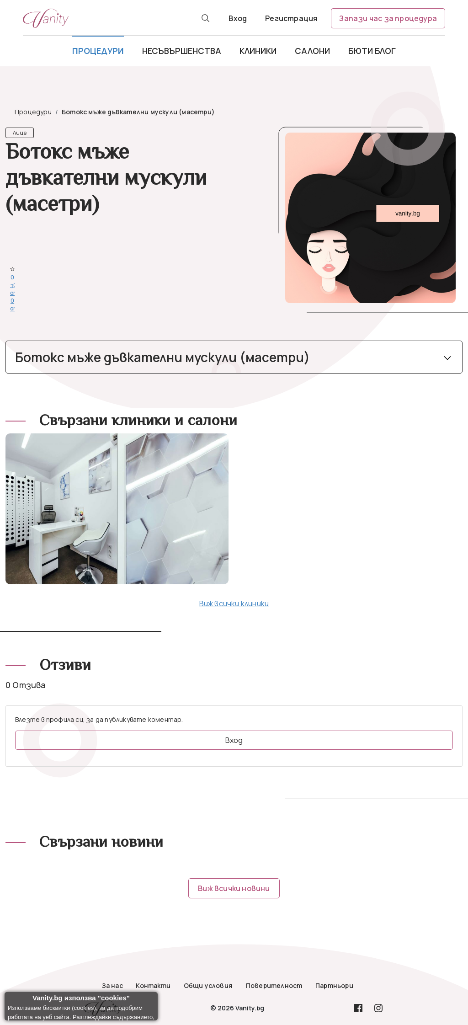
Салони (312, 50)
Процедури (98, 50)
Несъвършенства (181, 50)
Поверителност (274, 985)
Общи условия (208, 985)
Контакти (153, 985)
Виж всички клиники (234, 603)
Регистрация (291, 18)
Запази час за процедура (388, 18)
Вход (238, 18)
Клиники (258, 50)
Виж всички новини (234, 888)
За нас (112, 985)
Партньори (334, 985)
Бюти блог (372, 50)
